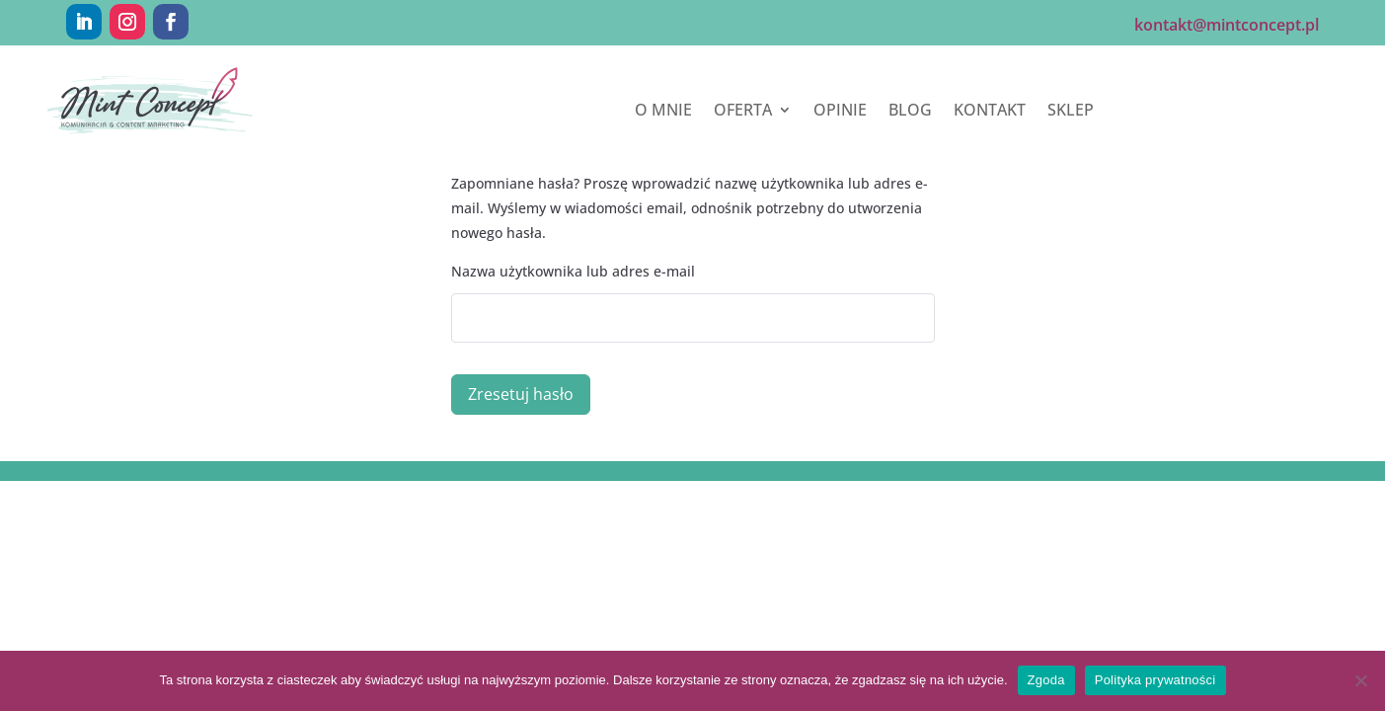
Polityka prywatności (1155, 679)
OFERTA (743, 111)
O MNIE (663, 111)
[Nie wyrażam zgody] (1360, 680)
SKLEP (1070, 111)
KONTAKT (990, 111)
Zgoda (1046, 679)
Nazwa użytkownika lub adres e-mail (573, 271)
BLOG (910, 111)
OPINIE (840, 111)
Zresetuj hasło (521, 394)
